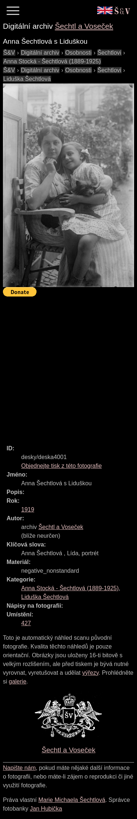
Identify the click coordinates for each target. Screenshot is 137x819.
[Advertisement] (68, 367)
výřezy (90, 673)
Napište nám (19, 768)
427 (26, 623)
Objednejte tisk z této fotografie (61, 466)
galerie (17, 681)
